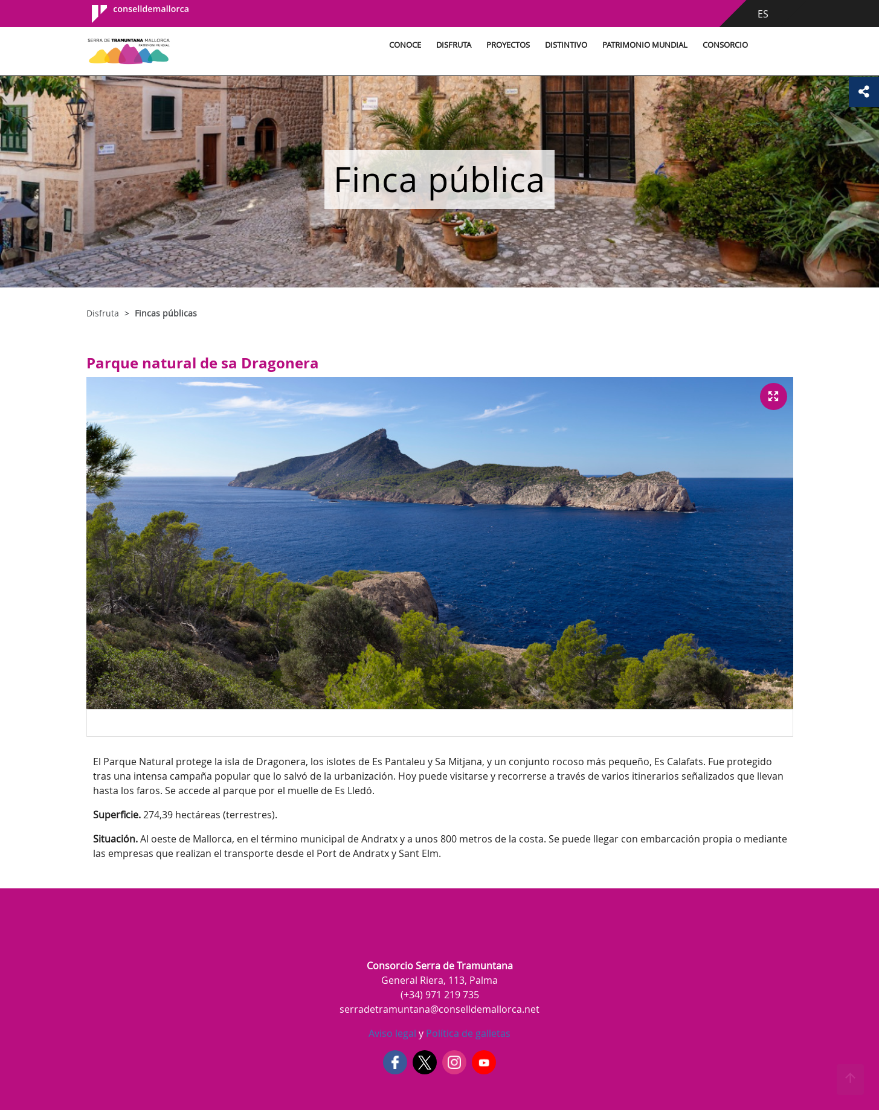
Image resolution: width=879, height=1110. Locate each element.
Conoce (405, 45)
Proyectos (508, 45)
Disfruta (453, 45)
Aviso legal (392, 1033)
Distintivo (566, 45)
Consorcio (725, 45)
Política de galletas (466, 1033)
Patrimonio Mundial (644, 45)
